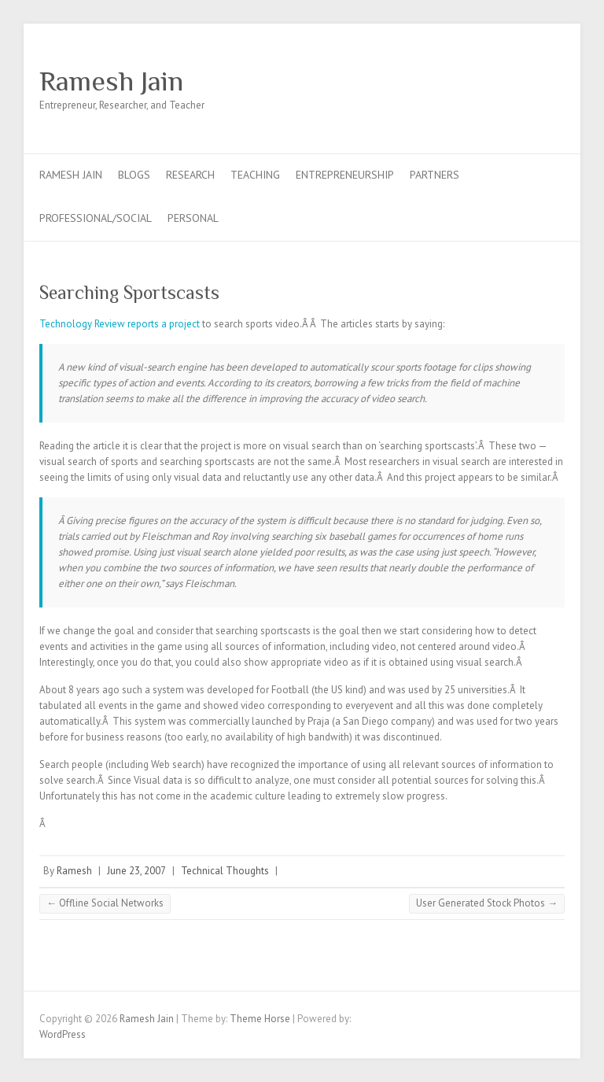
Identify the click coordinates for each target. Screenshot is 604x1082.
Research (190, 175)
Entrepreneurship (345, 175)
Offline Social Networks (105, 903)
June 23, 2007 (136, 870)
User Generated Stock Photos (487, 903)
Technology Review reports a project (119, 324)
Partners (434, 175)
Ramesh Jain (111, 81)
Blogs (134, 175)
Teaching (255, 175)
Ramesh (74, 870)
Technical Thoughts (225, 870)
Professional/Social (95, 218)
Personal (193, 218)
